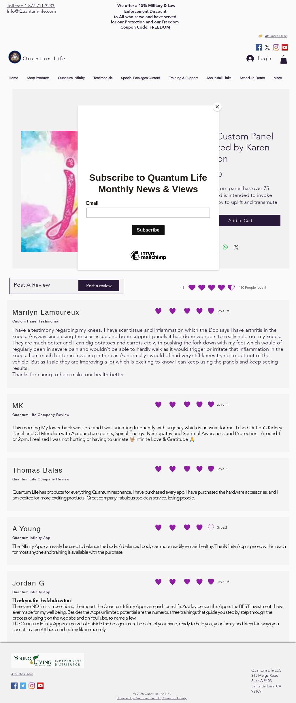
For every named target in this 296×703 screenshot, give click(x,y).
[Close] (217, 106)
